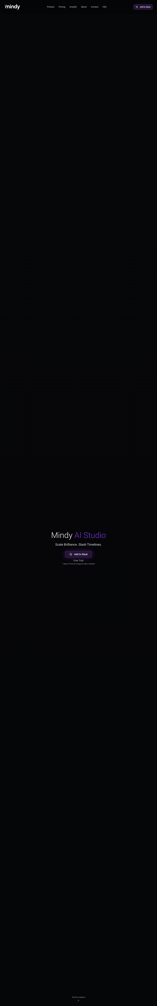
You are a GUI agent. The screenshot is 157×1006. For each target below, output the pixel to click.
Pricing (62, 7)
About (84, 7)
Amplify (73, 7)
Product (50, 7)
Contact (94, 7)
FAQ (105, 7)
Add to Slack (143, 7)
